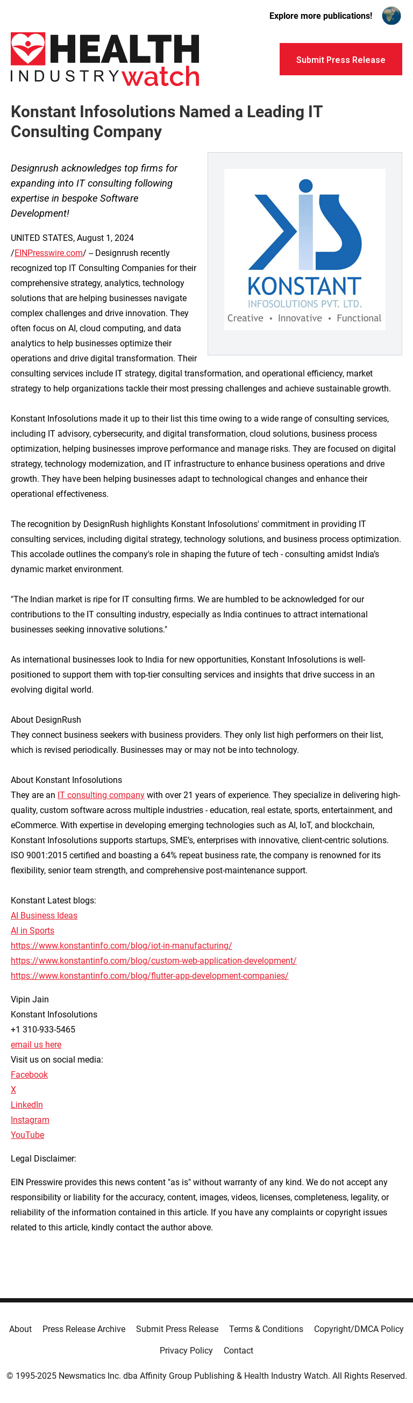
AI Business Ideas (44, 915)
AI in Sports (32, 930)
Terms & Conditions (266, 1329)
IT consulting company (101, 795)
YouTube (27, 1135)
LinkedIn (27, 1105)
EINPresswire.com (49, 253)
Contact (238, 1350)
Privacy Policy (186, 1350)
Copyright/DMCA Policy (359, 1329)
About (20, 1329)
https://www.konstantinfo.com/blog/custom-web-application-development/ (154, 961)
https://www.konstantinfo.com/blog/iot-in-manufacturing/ (121, 946)
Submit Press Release (177, 1329)
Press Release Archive (83, 1329)
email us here (36, 1044)
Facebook (29, 1075)
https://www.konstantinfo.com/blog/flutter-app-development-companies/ (150, 976)
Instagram (30, 1120)
